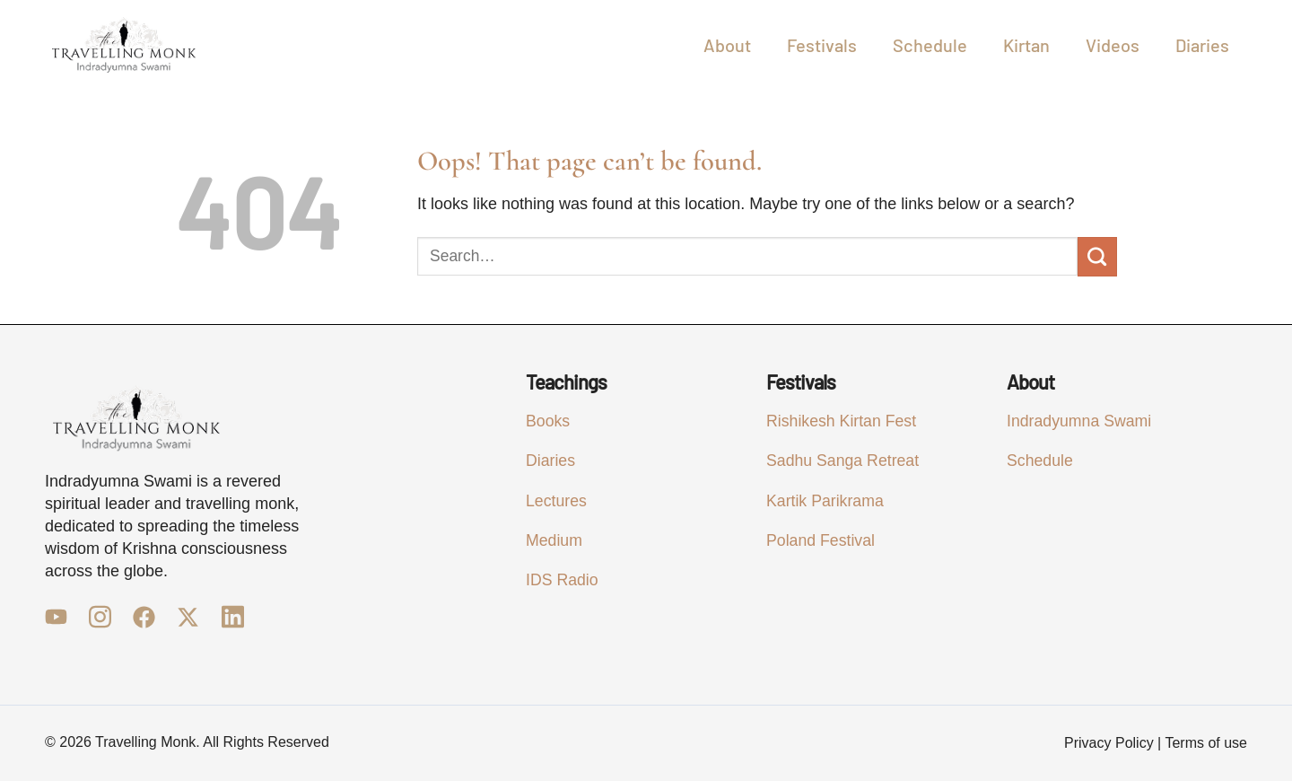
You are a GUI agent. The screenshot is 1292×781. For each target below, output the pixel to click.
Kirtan (1026, 45)
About (727, 45)
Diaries (1202, 45)
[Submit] (1097, 256)
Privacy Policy (1109, 742)
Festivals (822, 45)
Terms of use (1206, 742)
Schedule (930, 45)
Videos (1112, 45)
